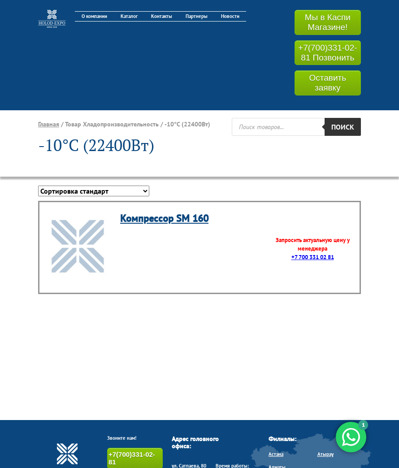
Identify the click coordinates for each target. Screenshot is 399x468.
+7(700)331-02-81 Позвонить (327, 52)
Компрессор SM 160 (164, 218)
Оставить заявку (327, 82)
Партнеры (197, 16)
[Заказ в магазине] (93, 191)
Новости (230, 16)
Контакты (161, 16)
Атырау (325, 454)
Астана (276, 454)
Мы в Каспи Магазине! (328, 22)
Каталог (129, 16)
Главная (48, 124)
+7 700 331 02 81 (312, 257)
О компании (94, 16)
